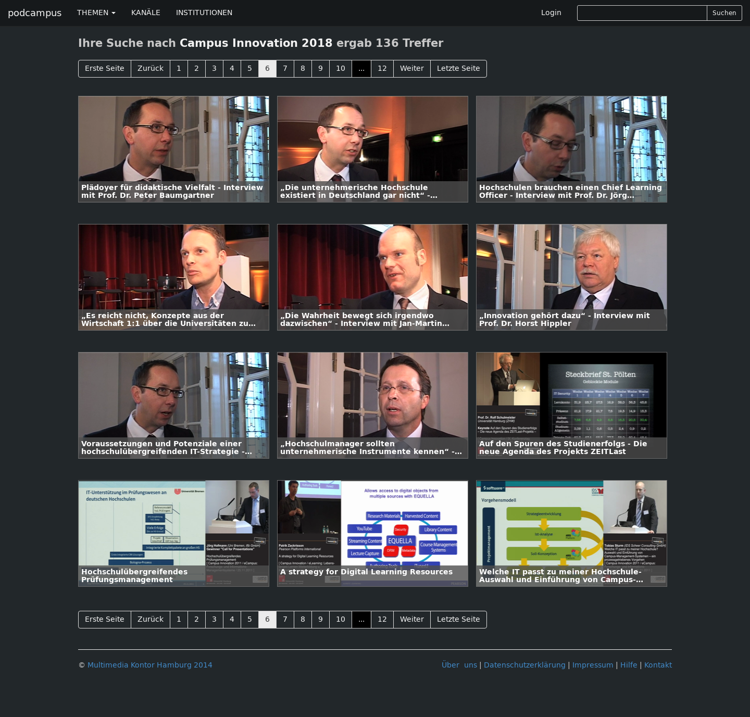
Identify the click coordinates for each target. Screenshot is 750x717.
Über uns (459, 665)
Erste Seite (104, 68)
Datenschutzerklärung (525, 665)
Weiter (412, 68)
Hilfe (629, 665)
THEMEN (96, 12)
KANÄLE (145, 12)
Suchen (724, 13)
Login (551, 12)
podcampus (34, 13)
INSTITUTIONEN (204, 12)
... (361, 68)
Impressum (593, 665)
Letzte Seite (458, 68)
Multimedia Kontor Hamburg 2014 (150, 665)
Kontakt (658, 665)
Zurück (151, 68)
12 (382, 68)
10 (340, 68)
